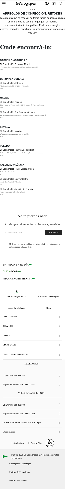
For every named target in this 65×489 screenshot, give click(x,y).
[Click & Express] (18, 264)
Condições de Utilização (20, 464)
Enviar (53, 232)
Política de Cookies (18, 480)
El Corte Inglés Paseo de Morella (29, 67)
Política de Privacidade (19, 472)
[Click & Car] (12, 271)
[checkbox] (5, 245)
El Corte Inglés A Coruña (29, 86)
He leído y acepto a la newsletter (34, 245)
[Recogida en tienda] (19, 278)
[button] (4, 3)
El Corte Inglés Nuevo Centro (29, 182)
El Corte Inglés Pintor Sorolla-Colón (29, 172)
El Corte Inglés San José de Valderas (29, 115)
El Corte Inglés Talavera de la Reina (29, 153)
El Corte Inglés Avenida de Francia (29, 192)
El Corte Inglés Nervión (29, 134)
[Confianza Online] (50, 443)
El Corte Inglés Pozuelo (29, 105)
